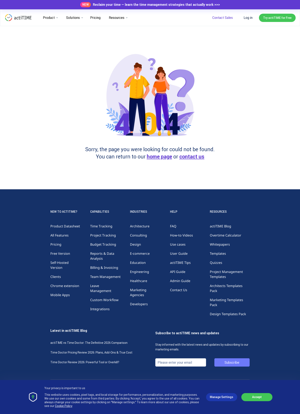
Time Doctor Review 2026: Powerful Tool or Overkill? (84, 362)
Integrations (100, 309)
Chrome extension (64, 286)
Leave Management (100, 288)
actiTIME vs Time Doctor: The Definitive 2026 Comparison (89, 343)
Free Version (60, 253)
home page (159, 156)
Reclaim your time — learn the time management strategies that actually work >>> (156, 5)
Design (135, 244)
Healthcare (138, 281)
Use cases (178, 244)
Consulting (138, 235)
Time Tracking (101, 226)
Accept (257, 397)
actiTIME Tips (180, 262)
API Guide (177, 271)
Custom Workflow (104, 300)
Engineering (139, 271)
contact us (191, 156)
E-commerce (140, 253)
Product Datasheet (65, 226)
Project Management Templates (226, 274)
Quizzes (216, 262)
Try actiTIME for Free (277, 18)
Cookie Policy (63, 406)
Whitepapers (220, 244)
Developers (139, 304)
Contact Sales (222, 18)
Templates (218, 253)
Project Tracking (103, 235)
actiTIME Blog (220, 226)
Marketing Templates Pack (226, 302)
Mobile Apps (60, 295)
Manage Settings (221, 397)
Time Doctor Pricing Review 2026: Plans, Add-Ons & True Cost (91, 352)
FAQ (173, 226)
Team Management (105, 276)
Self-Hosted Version (59, 265)
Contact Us (178, 290)
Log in (248, 18)
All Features (59, 235)
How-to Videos (181, 235)
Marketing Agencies (138, 292)
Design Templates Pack (228, 314)
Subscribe (232, 362)
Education (138, 262)
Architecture (139, 226)
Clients (55, 276)
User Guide (179, 253)
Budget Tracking (103, 244)
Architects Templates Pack (226, 288)
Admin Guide (180, 281)
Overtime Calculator (225, 235)
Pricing (95, 18)
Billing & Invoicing (104, 267)
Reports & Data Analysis (102, 256)
